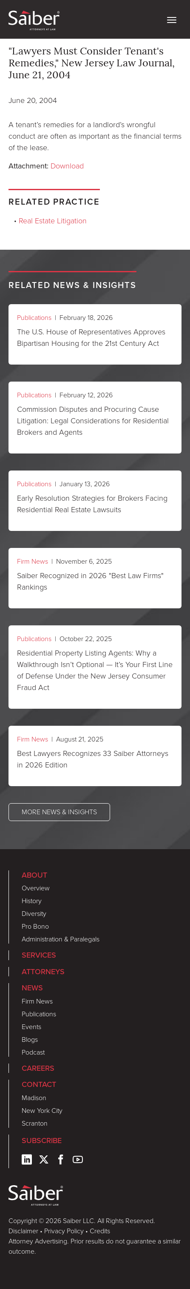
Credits (100, 1231)
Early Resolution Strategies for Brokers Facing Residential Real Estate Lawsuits (92, 504)
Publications (34, 317)
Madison (34, 1098)
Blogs (30, 1039)
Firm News (32, 561)
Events (31, 1027)
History (32, 901)
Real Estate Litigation (53, 220)
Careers (38, 1068)
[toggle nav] (171, 19)
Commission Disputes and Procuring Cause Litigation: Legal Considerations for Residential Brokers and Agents (93, 421)
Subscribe (42, 1140)
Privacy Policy (64, 1231)
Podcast (33, 1052)
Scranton (35, 1123)
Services (39, 955)
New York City (42, 1110)
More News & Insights (59, 812)
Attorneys (43, 971)
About (34, 875)
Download (67, 165)
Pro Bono (35, 926)
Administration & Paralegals (60, 939)
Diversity (34, 913)
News (32, 987)
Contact (39, 1084)
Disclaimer (23, 1231)
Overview (36, 888)
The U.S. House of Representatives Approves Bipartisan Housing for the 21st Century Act (91, 337)
